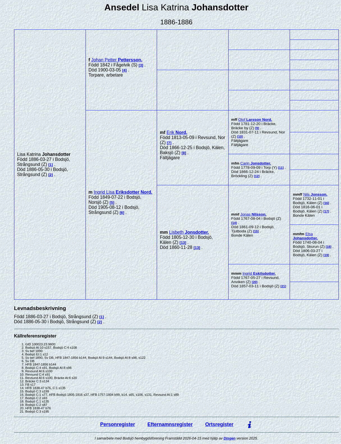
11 (281, 167)
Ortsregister (219, 424)
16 (326, 203)
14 (234, 223)
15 (256, 231)
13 (183, 242)
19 (326, 255)
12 (257, 176)
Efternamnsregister (170, 424)
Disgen (230, 438)
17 (326, 211)
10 (240, 136)
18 (328, 246)
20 (255, 282)
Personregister (117, 424)
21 (283, 286)
